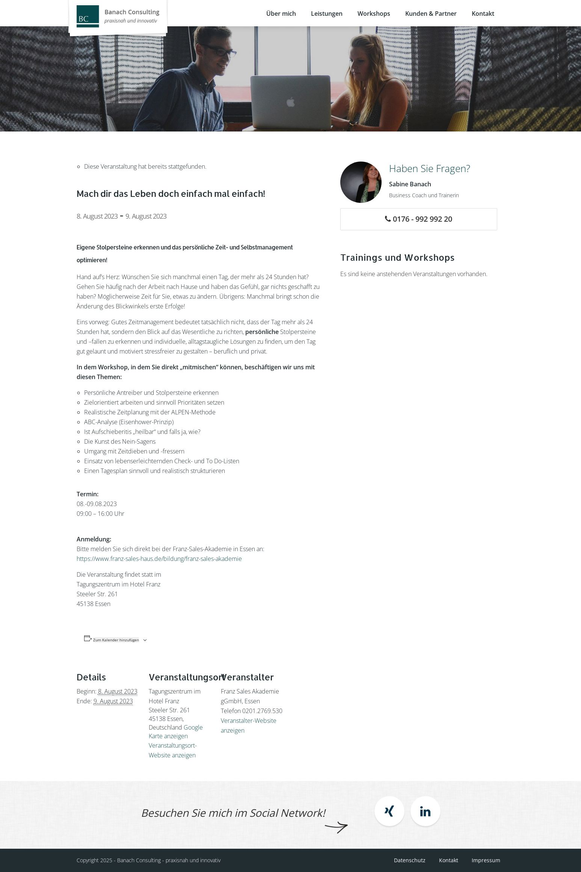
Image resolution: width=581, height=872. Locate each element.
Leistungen (327, 13)
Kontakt (483, 13)
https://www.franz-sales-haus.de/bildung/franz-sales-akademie (159, 559)
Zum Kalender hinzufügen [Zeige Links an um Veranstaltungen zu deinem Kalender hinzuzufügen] (116, 639)
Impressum (486, 860)
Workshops (374, 13)
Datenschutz (410, 860)
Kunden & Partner (431, 13)
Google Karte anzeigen (176, 731)
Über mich (281, 13)
